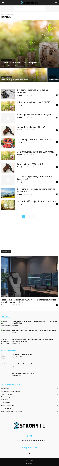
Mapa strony (29, 460)
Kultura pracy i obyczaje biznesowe (12, 411)
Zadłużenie (52, 77)
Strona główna (5, 14)
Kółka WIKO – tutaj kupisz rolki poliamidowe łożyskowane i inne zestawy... (35, 330)
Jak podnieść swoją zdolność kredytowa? (37, 201)
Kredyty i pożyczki (6, 60)
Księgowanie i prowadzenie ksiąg (11, 391)
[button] (56, 2)
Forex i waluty (5, 403)
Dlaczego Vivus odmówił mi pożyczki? (35, 115)
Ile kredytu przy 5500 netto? (30, 164)
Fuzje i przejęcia (6, 408)
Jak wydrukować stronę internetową (23, 364)
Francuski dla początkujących (10, 397)
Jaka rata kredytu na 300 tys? (31, 127)
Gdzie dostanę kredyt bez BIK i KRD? (34, 102)
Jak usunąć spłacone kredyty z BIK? (34, 139)
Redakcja (4, 65)
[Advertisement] (29, 8)
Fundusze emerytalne (7, 405)
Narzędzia (4, 296)
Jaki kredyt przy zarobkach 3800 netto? (35, 152)
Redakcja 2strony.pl (6, 304)
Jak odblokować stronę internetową (23, 373)
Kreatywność (5, 388)
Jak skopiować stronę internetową (22, 354)
